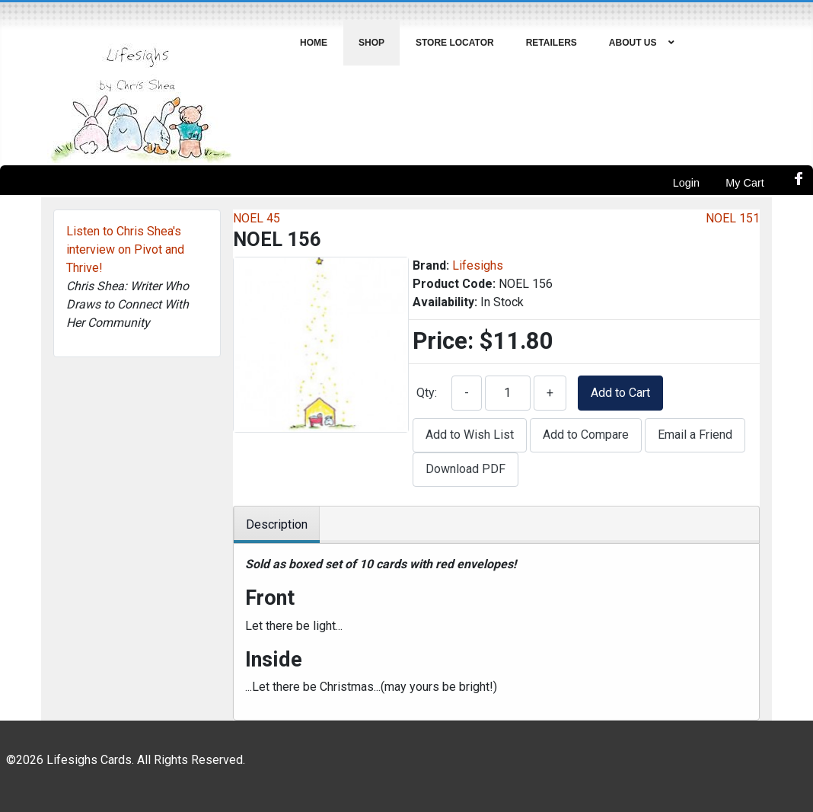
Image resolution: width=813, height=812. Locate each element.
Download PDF (465, 469)
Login (686, 183)
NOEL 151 (733, 218)
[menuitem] (314, 43)
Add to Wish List (470, 434)
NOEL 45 (256, 218)
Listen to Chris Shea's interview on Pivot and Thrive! (125, 249)
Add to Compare (586, 434)
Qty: (426, 392)
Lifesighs (477, 265)
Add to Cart (620, 392)
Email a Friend (695, 434)
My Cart (744, 183)
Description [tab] (277, 524)
